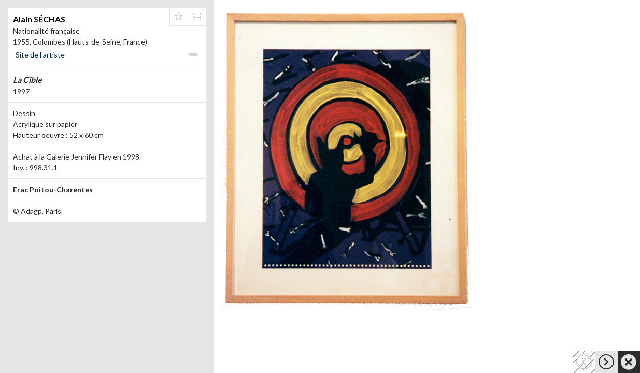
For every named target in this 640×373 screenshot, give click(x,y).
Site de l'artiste (40, 54)
